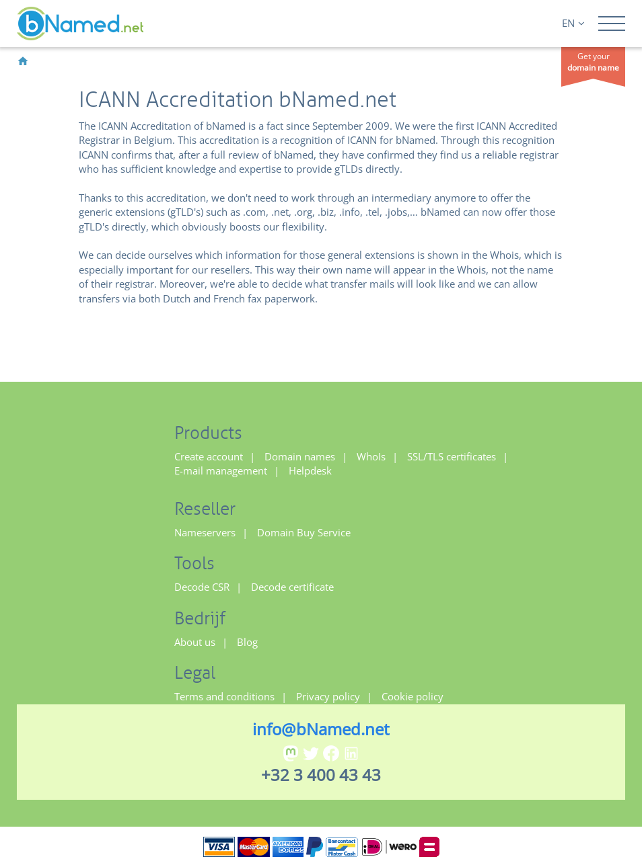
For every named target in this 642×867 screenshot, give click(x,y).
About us (194, 642)
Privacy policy (328, 696)
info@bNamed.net (321, 729)
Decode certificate (292, 586)
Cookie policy (412, 696)
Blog (247, 642)
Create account (208, 456)
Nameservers (205, 532)
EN (573, 23)
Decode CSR (201, 586)
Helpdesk (310, 470)
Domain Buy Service (304, 532)
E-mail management (220, 470)
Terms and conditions (224, 696)
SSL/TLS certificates (451, 456)
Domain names (299, 456)
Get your (593, 61)
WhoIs (371, 456)
